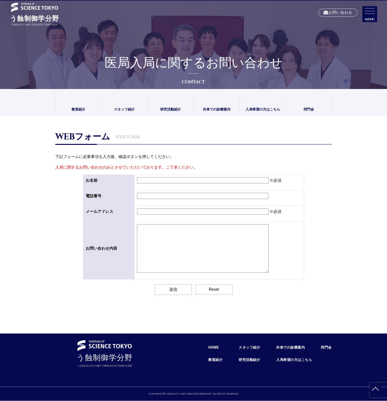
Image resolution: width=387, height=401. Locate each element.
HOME (213, 348)
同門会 (309, 109)
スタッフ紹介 (124, 109)
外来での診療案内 (217, 109)
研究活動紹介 (170, 109)
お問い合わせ (340, 12)
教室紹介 (78, 109)
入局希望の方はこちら (263, 109)
